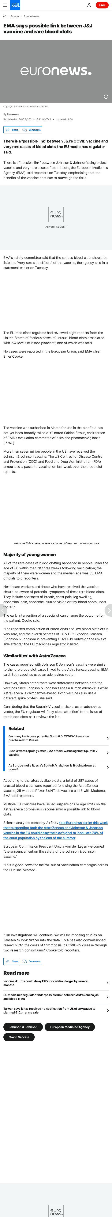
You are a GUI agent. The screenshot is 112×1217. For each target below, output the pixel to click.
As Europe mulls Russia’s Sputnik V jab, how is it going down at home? (51, 767)
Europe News (31, 16)
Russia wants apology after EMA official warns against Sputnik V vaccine (52, 752)
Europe (15, 16)
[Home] (4, 16)
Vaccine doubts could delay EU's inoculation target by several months (45, 983)
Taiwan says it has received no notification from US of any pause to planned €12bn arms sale (49, 1010)
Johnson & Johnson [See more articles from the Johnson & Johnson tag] (23, 1027)
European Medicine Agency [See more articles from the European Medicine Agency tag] (70, 1027)
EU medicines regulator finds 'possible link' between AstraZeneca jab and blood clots (51, 996)
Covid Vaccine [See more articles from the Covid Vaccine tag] (19, 1037)
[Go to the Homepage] (15, 5)
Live (102, 5)
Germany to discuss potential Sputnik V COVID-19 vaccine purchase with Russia (48, 738)
